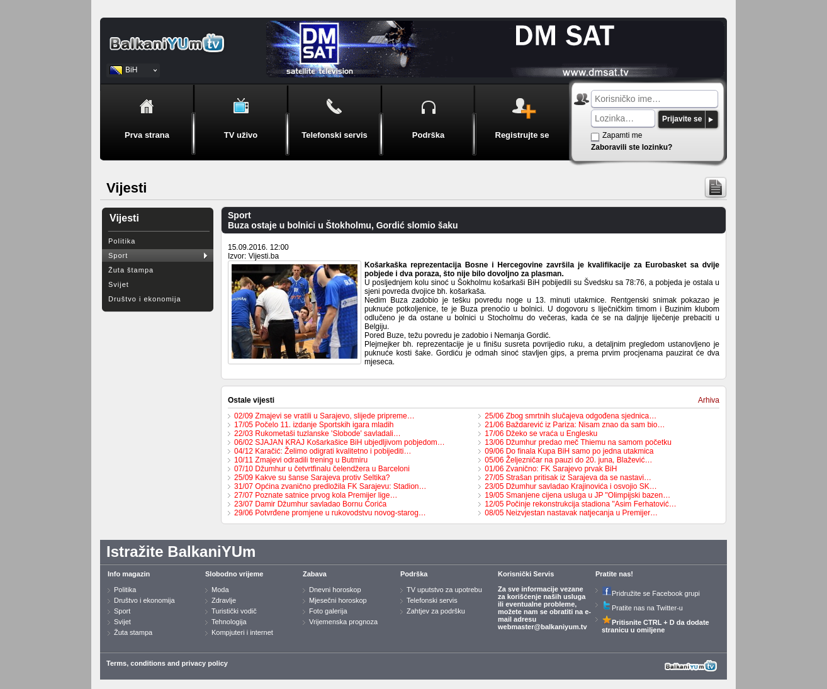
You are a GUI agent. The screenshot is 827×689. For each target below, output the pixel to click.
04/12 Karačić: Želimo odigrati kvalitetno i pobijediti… (322, 451)
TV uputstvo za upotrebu (444, 589)
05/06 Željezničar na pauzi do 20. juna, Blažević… (568, 460)
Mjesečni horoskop (338, 600)
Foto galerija (328, 611)
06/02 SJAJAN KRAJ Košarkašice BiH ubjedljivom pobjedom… (339, 442)
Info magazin (129, 574)
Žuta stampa (133, 632)
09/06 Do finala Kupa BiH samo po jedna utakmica (569, 451)
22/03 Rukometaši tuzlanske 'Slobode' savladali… (317, 433)
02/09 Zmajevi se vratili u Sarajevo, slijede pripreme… (324, 416)
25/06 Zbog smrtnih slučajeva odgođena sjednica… (570, 416)
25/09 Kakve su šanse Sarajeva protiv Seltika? (312, 477)
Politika (121, 241)
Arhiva (708, 400)
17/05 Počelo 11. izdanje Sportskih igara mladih (314, 424)
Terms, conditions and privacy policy (167, 663)
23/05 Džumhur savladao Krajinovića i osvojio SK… (570, 486)
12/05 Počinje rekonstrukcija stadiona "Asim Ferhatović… (580, 504)
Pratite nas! (614, 574)
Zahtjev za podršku (436, 611)
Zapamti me (622, 135)
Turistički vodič (234, 611)
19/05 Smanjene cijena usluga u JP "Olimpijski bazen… (577, 495)
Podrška (413, 574)
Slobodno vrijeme (234, 574)
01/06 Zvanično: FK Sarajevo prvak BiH (551, 468)
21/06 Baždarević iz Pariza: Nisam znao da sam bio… (575, 424)
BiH (131, 69)
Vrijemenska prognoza (343, 621)
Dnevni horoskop (335, 589)
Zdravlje (223, 600)
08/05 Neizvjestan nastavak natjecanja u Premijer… (571, 512)
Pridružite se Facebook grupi (651, 593)
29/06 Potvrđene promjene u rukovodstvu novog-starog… (330, 512)
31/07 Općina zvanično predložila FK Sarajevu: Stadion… (330, 486)
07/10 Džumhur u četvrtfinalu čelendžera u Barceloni (322, 468)
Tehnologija (229, 621)
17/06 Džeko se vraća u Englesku (541, 433)
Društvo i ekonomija (144, 299)
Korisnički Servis (526, 574)
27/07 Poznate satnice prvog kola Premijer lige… (315, 495)
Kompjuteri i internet (242, 632)
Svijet (118, 284)
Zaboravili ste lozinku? (631, 147)
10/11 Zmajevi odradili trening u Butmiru (301, 460)
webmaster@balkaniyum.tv (542, 626)
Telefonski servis (432, 600)
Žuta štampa (131, 270)
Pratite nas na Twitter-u (642, 608)
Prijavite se (682, 119)
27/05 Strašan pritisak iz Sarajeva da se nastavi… (568, 477)
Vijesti (124, 218)
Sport (118, 255)
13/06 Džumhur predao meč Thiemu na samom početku (578, 442)
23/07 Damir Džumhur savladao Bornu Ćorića (310, 504)
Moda (220, 589)
